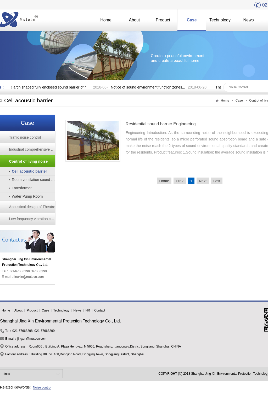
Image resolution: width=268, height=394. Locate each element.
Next (202, 181)
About (134, 20)
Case (192, 20)
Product (163, 20)
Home (105, 20)
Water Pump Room (27, 196)
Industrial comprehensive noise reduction (32, 149)
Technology (220, 20)
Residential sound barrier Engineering (161, 124)
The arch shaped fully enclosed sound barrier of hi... (49, 87)
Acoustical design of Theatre (32, 207)
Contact (99, 310)
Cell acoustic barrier (29, 171)
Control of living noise (28, 161)
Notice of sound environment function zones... (148, 87)
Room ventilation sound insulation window (46, 180)
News (248, 20)
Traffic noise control (25, 137)
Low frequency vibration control (32, 219)
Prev (179, 181)
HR (88, 310)
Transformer (22, 188)
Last (216, 181)
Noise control (42, 387)
